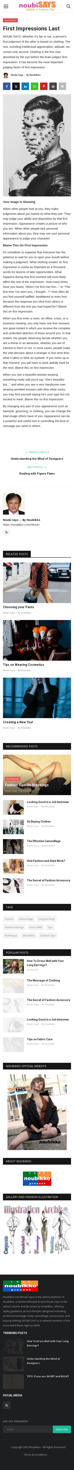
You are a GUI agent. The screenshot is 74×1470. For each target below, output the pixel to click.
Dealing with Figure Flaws (37, 473)
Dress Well (35, 927)
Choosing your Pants (18, 607)
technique (11, 935)
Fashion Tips (47, 935)
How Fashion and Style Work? (46, 860)
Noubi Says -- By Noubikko (22, 76)
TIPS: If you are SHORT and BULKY (48, 1376)
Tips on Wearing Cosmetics (23, 665)
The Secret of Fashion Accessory (48, 880)
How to (9, 919)
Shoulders (28, 935)
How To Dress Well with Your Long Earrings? (45, 963)
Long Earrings (46, 919)
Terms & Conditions (35, 1454)
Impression (10, 20)
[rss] (6, 1405)
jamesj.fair (32, 969)
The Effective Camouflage (44, 841)
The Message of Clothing (43, 980)
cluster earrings (14, 927)
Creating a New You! (18, 722)
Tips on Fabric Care (39, 1039)
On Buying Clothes (39, 821)
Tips (50, 927)
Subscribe (62, 1429)
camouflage (26, 919)
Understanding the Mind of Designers (37, 459)
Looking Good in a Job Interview (48, 802)
